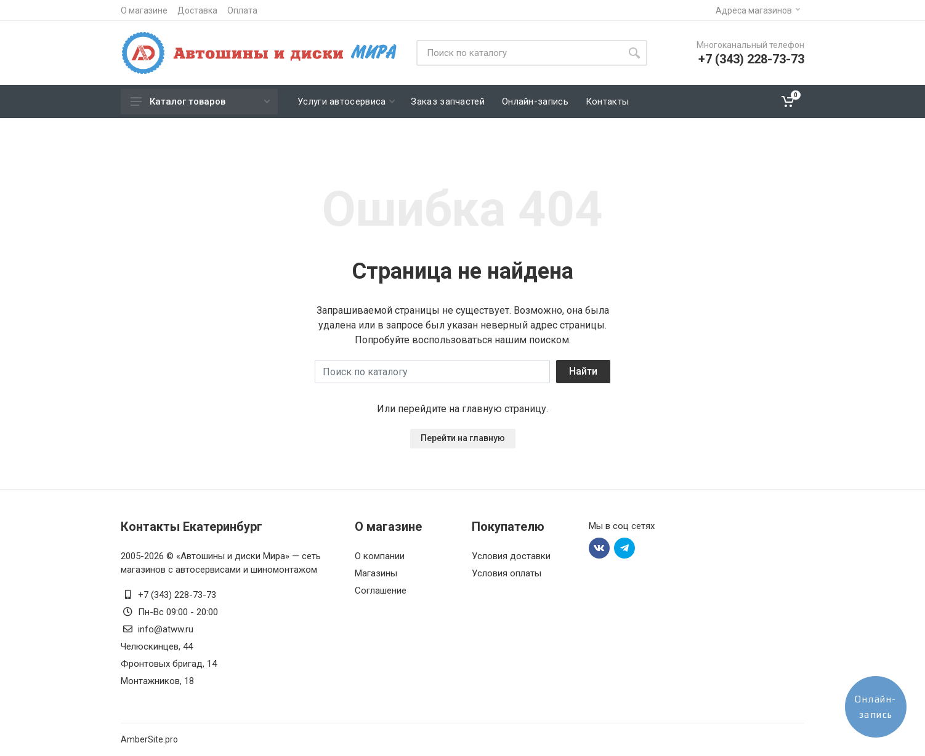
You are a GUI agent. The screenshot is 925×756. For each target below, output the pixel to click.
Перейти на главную (463, 438)
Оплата (242, 10)
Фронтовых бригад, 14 (169, 663)
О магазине (144, 10)
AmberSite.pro (149, 739)
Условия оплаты (506, 573)
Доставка (197, 10)
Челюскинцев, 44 (157, 646)
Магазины (376, 573)
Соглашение (380, 590)
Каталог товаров (200, 101)
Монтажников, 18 (157, 680)
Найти (583, 371)
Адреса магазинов (758, 10)
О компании (380, 556)
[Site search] (518, 53)
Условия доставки (511, 556)
